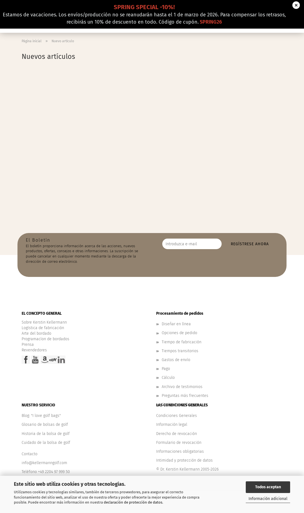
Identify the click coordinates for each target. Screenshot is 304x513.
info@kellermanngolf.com (44, 463)
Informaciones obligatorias (180, 451)
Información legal (171, 424)
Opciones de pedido (179, 333)
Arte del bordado (36, 333)
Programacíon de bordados (45, 339)
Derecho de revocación (176, 433)
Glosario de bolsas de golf (45, 424)
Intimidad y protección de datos (184, 460)
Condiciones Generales (176, 415)
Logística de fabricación (43, 328)
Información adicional (268, 498)
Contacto (29, 454)
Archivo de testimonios (182, 386)
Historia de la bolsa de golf (46, 433)
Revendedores (34, 350)
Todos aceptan (268, 487)
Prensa (28, 344)
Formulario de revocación (178, 442)
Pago (166, 368)
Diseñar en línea (176, 324)
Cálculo (168, 377)
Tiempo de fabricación (181, 342)
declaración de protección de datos (133, 502)
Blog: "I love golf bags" (41, 415)
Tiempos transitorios (180, 351)
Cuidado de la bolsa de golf (46, 442)
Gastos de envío (176, 359)
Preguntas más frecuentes (185, 395)
